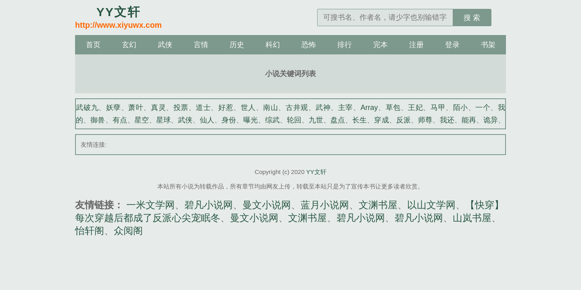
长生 (359, 120)
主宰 (345, 108)
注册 (416, 45)
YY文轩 (316, 171)
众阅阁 (128, 230)
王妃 (415, 108)
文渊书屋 (378, 204)
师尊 (425, 120)
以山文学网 (431, 204)
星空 (141, 120)
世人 (248, 108)
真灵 (158, 108)
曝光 (250, 120)
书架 (488, 45)
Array (369, 108)
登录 (452, 45)
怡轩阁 (89, 230)
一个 (482, 108)
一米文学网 (150, 204)
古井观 (297, 108)
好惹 (225, 108)
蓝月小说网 (325, 204)
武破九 (87, 108)
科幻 (272, 45)
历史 (237, 45)
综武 (272, 120)
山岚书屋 (472, 217)
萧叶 (135, 108)
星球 (163, 120)
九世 (316, 120)
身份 (229, 120)
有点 (120, 120)
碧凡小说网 (208, 204)
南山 (270, 108)
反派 (403, 120)
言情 (201, 45)
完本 (380, 45)
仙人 (207, 120)
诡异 (490, 120)
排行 (344, 45)
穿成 (381, 120)
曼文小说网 (266, 204)
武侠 (165, 45)
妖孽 (113, 108)
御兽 (97, 120)
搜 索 (472, 18)
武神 (323, 108)
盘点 (337, 120)
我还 (447, 120)
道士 (203, 108)
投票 (180, 108)
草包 (393, 108)
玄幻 (129, 45)
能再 (469, 120)
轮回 (294, 120)
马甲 (438, 108)
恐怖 (308, 45)
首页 (93, 45)
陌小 (460, 108)
